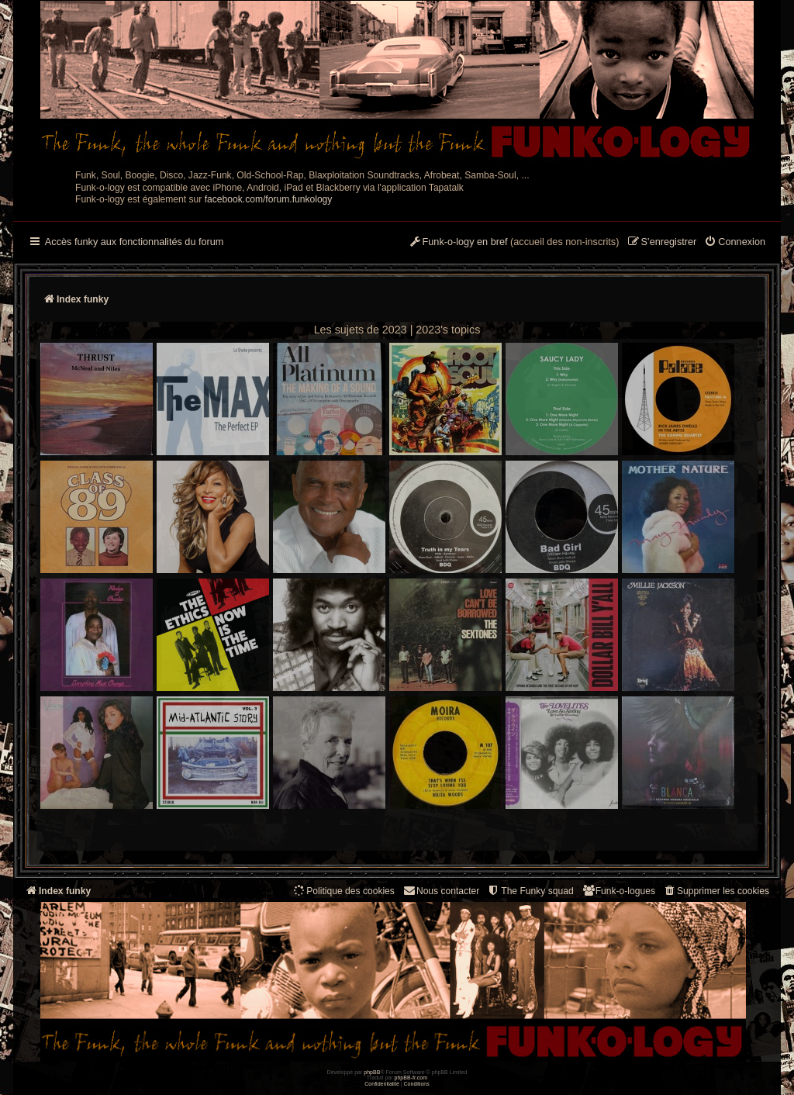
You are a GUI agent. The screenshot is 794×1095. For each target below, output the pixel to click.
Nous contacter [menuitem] (440, 890)
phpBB (372, 1072)
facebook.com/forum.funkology (269, 199)
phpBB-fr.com (411, 1077)
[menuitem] (734, 243)
